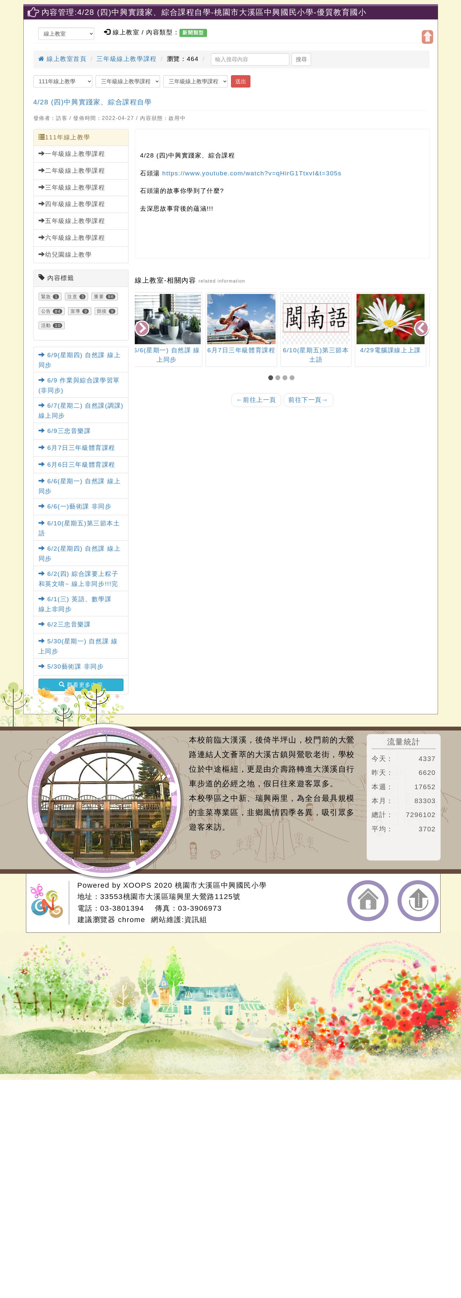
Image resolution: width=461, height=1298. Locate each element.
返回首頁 (367, 900)
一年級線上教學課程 (72, 153)
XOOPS (137, 885)
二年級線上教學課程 (72, 170)
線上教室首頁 (62, 58)
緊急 (46, 296)
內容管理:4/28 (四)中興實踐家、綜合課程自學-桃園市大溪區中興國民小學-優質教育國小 (204, 12)
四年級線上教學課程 (72, 203)
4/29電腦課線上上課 (394, 350)
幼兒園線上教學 (65, 254)
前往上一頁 (256, 399)
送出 (240, 81)
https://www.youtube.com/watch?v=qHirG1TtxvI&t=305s (252, 173)
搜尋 (301, 59)
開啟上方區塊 (427, 37)
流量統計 (403, 741)
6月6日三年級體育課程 (77, 464)
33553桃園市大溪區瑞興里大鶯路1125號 (170, 897)
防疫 (102, 311)
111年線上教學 (64, 137)
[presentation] (142, 328)
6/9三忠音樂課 (65, 430)
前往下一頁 (308, 399)
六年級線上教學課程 (72, 237)
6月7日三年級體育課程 (77, 447)
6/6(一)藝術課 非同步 (75, 506)
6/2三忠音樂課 (65, 624)
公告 (46, 311)
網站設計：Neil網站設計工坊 (49, 903)
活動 (46, 325)
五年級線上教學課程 (72, 220)
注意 (72, 296)
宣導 (76, 311)
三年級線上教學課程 (126, 58)
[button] (271, 378)
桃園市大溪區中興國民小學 (221, 885)
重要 (99, 296)
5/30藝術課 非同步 (71, 666)
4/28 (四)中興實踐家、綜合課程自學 (92, 102)
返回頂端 (418, 900)
